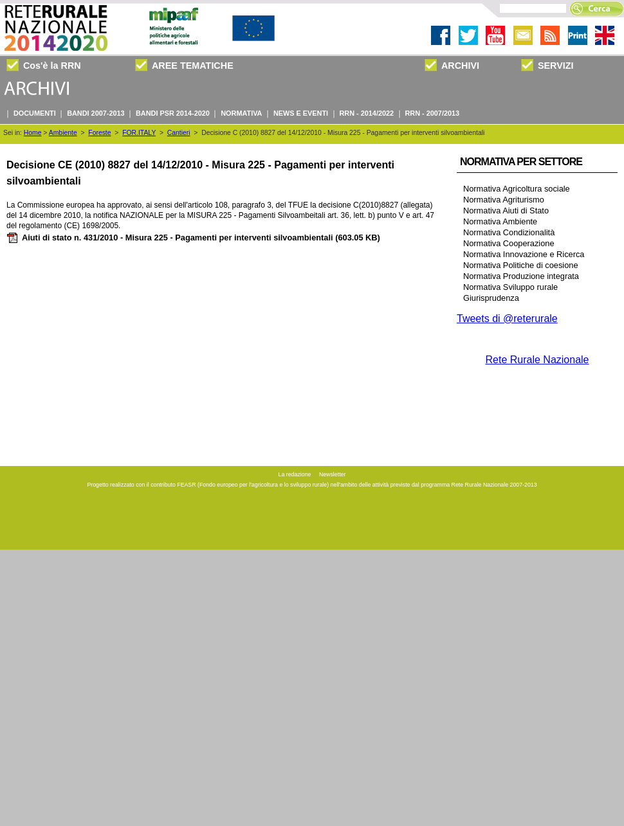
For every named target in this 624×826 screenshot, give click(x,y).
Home (33, 132)
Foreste (99, 132)
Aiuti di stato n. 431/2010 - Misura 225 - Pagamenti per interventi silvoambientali (193, 237)
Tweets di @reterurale (507, 318)
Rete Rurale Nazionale (537, 359)
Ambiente (63, 132)
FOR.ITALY (139, 132)
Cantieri (178, 132)
